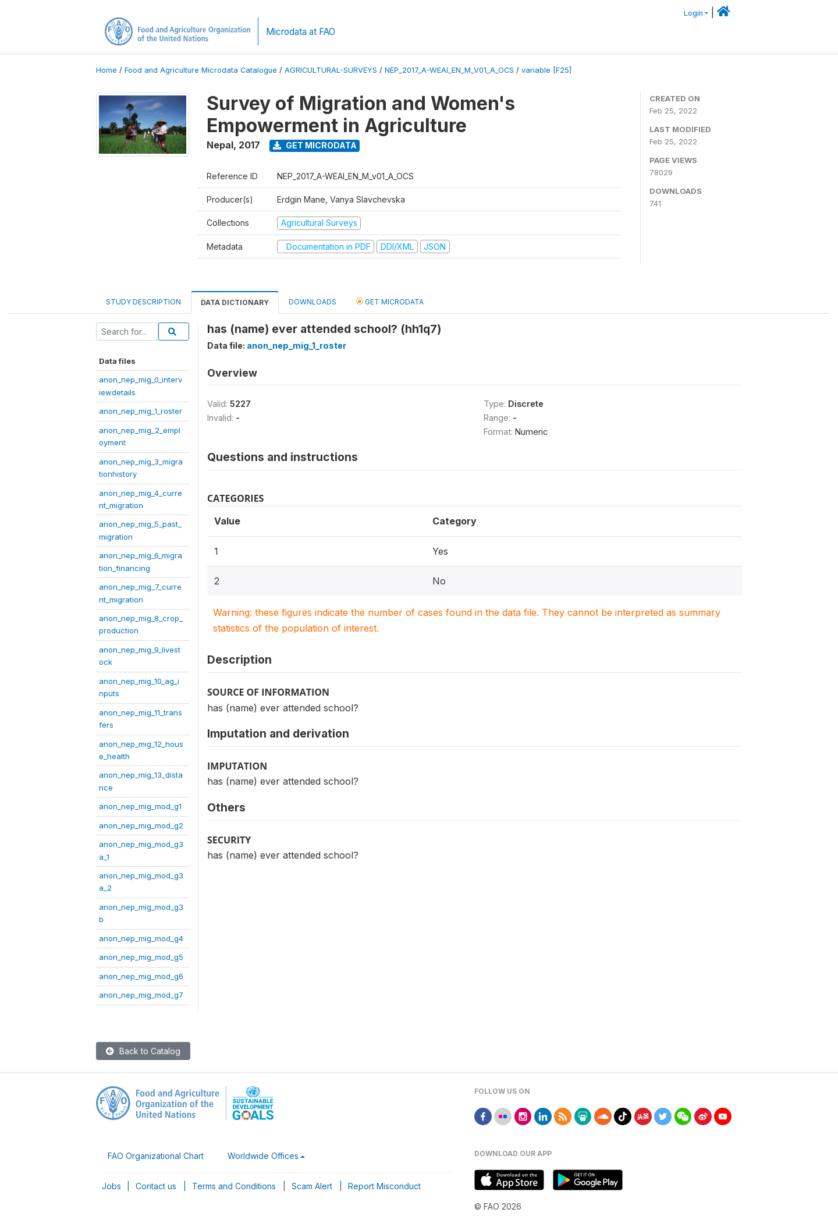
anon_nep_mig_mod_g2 (141, 825)
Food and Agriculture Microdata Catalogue (201, 70)
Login (693, 13)
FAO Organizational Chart (156, 1156)
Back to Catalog (143, 1051)
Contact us (156, 1186)
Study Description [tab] (143, 301)
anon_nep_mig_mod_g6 (141, 976)
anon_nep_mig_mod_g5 (141, 957)
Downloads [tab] (312, 301)
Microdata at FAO (300, 31)
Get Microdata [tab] (390, 301)
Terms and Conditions (234, 1186)
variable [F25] (546, 70)
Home (106, 70)
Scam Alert (312, 1186)
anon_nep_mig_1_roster (140, 411)
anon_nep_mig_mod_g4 (141, 938)
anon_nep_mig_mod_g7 (141, 994)
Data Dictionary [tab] (235, 302)
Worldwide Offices (263, 1156)
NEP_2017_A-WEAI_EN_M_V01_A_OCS (449, 70)
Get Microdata (315, 145)
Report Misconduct (384, 1186)
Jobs (111, 1186)
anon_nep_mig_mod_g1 (140, 806)
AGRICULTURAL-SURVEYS (331, 70)
